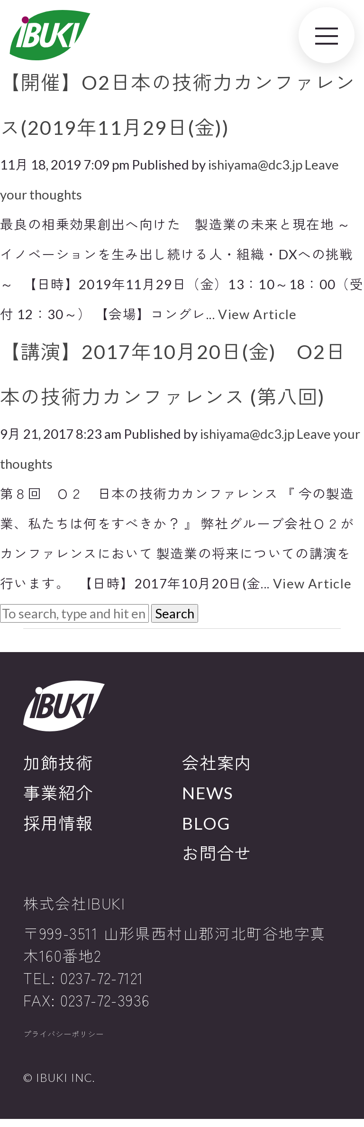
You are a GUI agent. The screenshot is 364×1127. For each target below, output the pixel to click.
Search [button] (174, 613)
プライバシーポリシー (80, 1038)
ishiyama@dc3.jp (255, 164)
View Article (257, 314)
